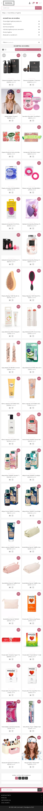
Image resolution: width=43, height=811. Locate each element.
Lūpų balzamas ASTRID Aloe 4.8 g (31, 367)
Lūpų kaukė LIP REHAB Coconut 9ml (12, 367)
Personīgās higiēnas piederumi (12, 21)
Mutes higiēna (7, 32)
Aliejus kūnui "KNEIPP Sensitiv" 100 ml (12, 475)
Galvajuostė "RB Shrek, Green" (31, 152)
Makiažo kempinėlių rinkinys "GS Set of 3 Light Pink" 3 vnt (18, 260)
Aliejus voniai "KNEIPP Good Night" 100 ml (13, 511)
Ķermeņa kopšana (8, 27)
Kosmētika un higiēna (11, 18)
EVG (32, 807)
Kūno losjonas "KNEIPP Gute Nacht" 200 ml (14, 547)
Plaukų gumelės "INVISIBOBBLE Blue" (12, 188)
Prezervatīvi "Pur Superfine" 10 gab (32, 690)
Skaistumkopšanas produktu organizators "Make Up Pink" (18, 762)
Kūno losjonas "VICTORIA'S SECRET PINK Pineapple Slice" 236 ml (20, 403)
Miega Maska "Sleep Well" (32, 762)
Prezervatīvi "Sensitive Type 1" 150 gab (12, 655)
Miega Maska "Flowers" (11, 116)
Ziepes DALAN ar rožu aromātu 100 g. (12, 152)
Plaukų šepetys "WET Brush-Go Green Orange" (15, 296)
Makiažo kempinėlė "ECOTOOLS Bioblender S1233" (16, 224)
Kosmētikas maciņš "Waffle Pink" (11, 583)
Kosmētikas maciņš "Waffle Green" (32, 547)
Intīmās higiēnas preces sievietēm (13, 29)
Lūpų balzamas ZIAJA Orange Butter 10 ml (13, 331)
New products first (28, 50)
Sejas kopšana (7, 24)
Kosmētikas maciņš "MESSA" (11, 619)
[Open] (1, 3)
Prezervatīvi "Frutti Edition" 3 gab (32, 655)
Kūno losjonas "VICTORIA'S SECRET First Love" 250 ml (16, 439)
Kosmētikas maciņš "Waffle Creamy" (32, 583)
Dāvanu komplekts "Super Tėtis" (11, 80)
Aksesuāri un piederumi (10, 35)
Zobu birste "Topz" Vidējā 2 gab (32, 726)
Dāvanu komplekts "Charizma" (31, 80)
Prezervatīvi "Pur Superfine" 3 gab (11, 690)
